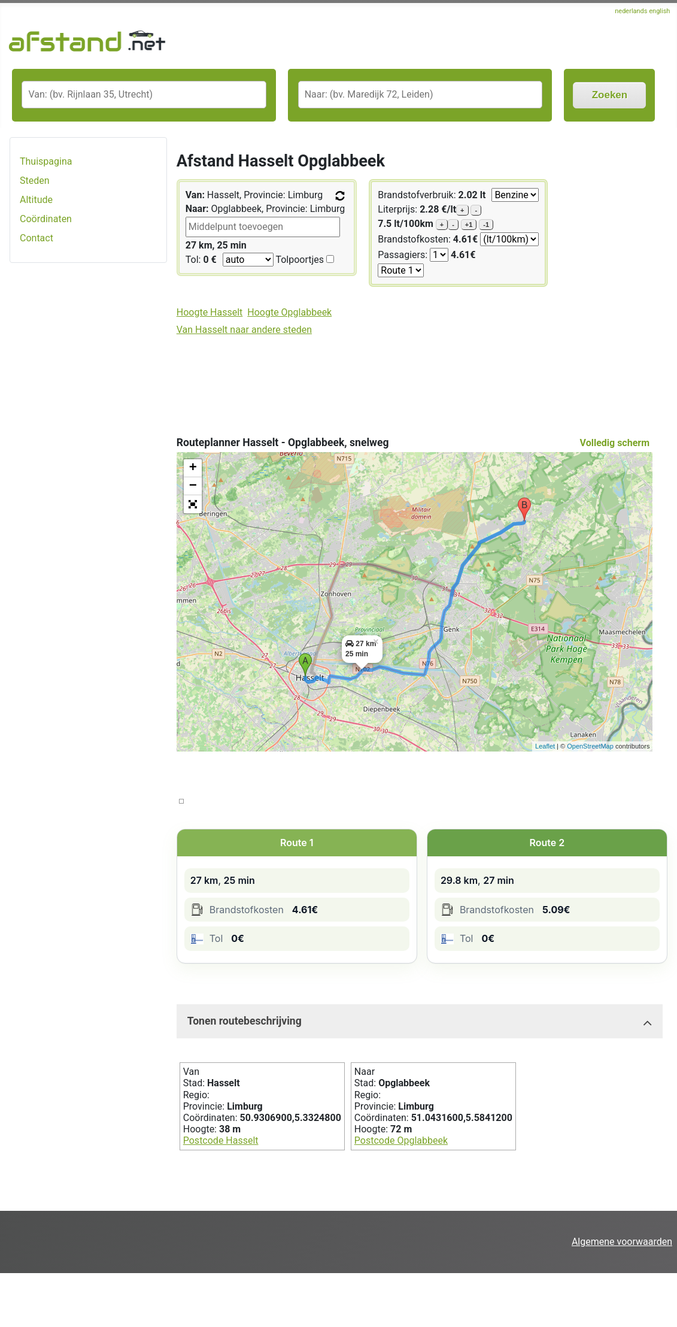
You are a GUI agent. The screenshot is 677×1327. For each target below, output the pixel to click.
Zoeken (610, 95)
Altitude (36, 199)
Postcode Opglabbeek (401, 1140)
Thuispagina (46, 161)
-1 (486, 224)
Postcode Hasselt (221, 1140)
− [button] (193, 486)
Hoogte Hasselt (210, 312)
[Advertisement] (88, 461)
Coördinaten (46, 219)
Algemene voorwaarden (622, 1241)
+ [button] (193, 468)
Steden (35, 180)
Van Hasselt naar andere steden (244, 329)
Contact (36, 238)
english (659, 11)
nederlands (632, 11)
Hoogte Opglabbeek (289, 312)
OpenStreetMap (590, 746)
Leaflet (545, 746)
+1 (469, 224)
